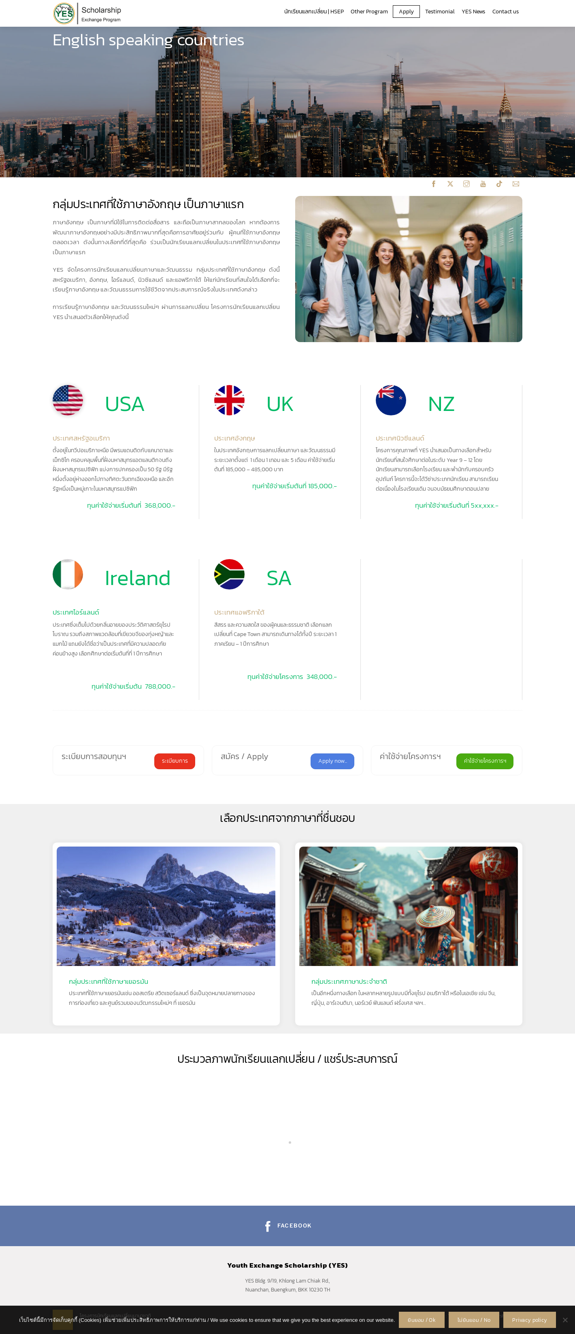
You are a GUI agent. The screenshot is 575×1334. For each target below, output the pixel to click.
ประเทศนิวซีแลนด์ (400, 438)
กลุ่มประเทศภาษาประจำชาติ (349, 982)
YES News (473, 11)
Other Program (369, 11)
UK (280, 403)
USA (125, 403)
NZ (441, 403)
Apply (406, 11)
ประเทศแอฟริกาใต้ (239, 612)
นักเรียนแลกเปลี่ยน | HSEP (314, 11)
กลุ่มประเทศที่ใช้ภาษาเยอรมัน (108, 982)
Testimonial (440, 11)
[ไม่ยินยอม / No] (565, 1320)
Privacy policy (529, 1320)
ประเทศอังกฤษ (234, 438)
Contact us (505, 11)
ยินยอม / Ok (422, 1320)
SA (279, 577)
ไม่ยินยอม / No (474, 1320)
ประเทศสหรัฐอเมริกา (81, 438)
